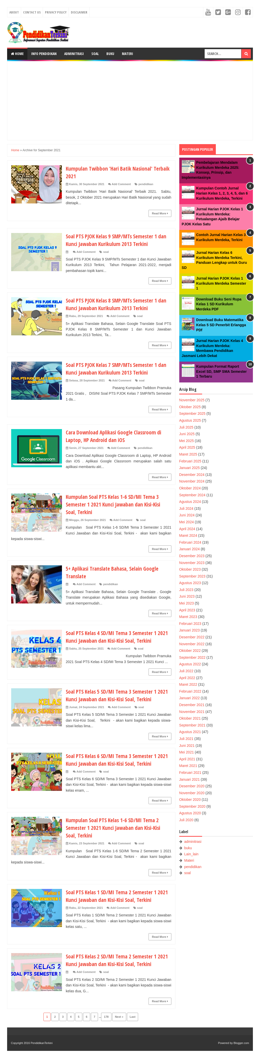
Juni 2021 (187, 746)
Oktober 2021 (190, 718)
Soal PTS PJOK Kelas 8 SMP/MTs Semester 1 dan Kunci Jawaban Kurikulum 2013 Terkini (118, 304)
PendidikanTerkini (42, 1043)
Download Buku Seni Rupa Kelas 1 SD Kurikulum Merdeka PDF (218, 304)
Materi (127, 53)
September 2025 (192, 413)
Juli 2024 (186, 508)
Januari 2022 (189, 698)
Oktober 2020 (190, 800)
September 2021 (192, 725)
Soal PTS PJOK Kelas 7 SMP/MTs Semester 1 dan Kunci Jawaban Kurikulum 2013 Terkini (118, 368)
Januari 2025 (189, 468)
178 (106, 1016)
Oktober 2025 (190, 407)
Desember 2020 (192, 786)
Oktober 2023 (190, 569)
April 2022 (187, 678)
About (14, 12)
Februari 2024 (190, 542)
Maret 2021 (188, 766)
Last (133, 1016)
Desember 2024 (192, 475)
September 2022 (192, 657)
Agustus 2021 (190, 732)
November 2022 (192, 644)
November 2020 (192, 793)
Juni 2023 (187, 596)
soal (106, 251)
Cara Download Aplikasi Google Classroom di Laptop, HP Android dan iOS (115, 436)
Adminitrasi (74, 53)
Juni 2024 (187, 515)
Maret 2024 (188, 535)
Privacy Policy (56, 12)
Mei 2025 (186, 441)
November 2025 (192, 400)
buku (188, 848)
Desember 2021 (192, 705)
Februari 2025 (190, 461)
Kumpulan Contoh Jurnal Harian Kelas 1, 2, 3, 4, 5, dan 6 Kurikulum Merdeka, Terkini (222, 193)
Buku (110, 53)
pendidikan (145, 184)
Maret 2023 (188, 617)
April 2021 (187, 759)
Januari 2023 (189, 630)
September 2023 (192, 576)
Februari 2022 (190, 691)
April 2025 (187, 447)
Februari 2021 (190, 773)
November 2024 (192, 481)
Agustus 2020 (190, 813)
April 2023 (187, 610)
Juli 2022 (186, 671)
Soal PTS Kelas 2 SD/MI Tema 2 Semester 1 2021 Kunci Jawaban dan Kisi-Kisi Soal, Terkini (118, 960)
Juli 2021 (186, 739)
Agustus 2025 (190, 420)
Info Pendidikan (44, 53)
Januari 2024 (189, 549)
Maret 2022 (188, 684)
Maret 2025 (188, 454)
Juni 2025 (187, 434)
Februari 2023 (190, 624)
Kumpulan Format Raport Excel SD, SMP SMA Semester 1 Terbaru (221, 371)
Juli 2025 (186, 427)
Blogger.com (241, 1043)
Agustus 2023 (190, 583)
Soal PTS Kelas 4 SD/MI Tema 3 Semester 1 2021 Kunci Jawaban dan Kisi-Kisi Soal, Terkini (118, 636)
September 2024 (192, 495)
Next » (119, 1016)
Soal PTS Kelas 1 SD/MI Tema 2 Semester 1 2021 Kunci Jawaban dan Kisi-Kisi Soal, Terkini (118, 895)
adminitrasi (193, 842)
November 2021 (192, 712)
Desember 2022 (192, 637)
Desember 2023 (192, 556)
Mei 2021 (186, 752)
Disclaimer (79, 12)
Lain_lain (191, 854)
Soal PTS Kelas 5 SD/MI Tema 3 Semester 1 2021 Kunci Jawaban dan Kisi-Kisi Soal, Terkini (118, 695)
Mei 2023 (186, 603)
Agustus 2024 (190, 502)
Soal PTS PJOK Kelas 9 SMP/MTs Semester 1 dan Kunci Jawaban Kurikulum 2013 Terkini (118, 240)
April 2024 (187, 529)
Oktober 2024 (190, 488)
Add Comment (121, 184)
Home (17, 53)
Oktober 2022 (190, 651)
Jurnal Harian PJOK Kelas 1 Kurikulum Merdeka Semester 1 (221, 283)
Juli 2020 (186, 820)
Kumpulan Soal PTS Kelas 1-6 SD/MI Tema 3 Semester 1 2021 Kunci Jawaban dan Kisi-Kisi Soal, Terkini (115, 504)
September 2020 (192, 806)
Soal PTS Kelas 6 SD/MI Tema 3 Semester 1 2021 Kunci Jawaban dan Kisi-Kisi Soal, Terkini (118, 759)
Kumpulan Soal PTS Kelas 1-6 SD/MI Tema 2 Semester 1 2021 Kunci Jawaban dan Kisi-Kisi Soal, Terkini (115, 827)
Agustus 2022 (190, 664)
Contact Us (32, 12)
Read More (160, 213)
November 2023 (192, 563)
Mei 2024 (186, 522)
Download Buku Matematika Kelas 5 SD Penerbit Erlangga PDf (221, 325)
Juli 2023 (186, 590)
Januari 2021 (189, 779)
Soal (95, 53)
